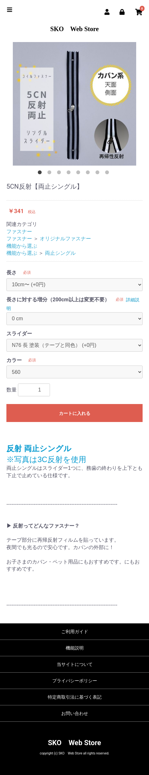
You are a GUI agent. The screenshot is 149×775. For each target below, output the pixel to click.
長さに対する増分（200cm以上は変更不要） (58, 300)
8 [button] (108, 173)
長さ (11, 273)
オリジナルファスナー (65, 239)
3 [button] (60, 173)
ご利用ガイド (74, 631)
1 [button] (41, 173)
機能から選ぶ (21, 246)
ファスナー (19, 231)
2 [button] (50, 173)
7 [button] (98, 173)
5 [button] (79, 173)
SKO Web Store (74, 28)
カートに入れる (74, 413)
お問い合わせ (74, 713)
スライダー (19, 334)
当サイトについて (75, 664)
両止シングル (60, 253)
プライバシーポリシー (74, 680)
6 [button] (89, 173)
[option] (74, 104)
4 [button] (70, 173)
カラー (14, 360)
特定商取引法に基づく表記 (75, 697)
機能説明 (75, 647)
